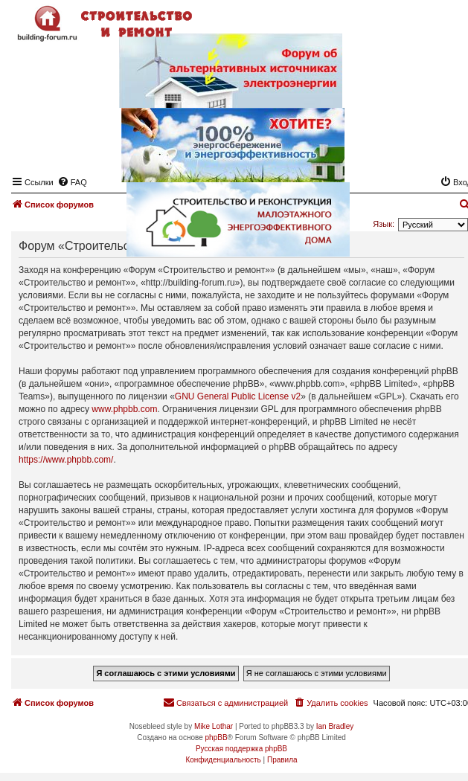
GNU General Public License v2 (238, 396)
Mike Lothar (213, 726)
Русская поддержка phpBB (241, 749)
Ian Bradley (335, 726)
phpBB (216, 737)
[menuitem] (330, 703)
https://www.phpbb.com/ (66, 459)
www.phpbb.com (124, 409)
